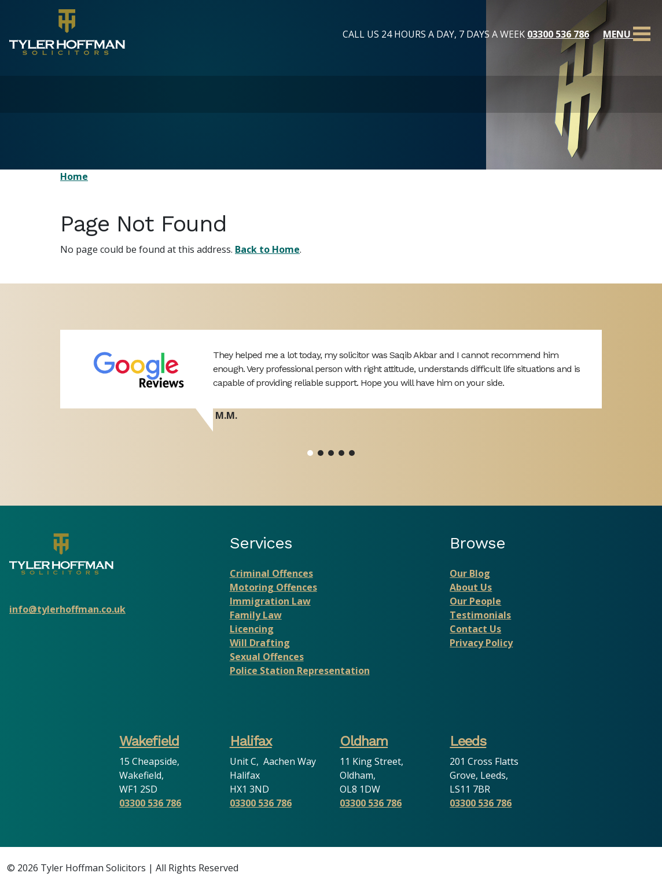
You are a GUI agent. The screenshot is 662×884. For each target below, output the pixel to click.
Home (74, 176)
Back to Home (267, 249)
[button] (310, 453)
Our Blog (470, 573)
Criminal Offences (271, 573)
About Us (471, 587)
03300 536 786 (558, 34)
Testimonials (480, 615)
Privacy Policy (481, 642)
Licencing (252, 629)
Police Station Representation (300, 670)
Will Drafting (260, 642)
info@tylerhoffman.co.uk (67, 609)
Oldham (364, 741)
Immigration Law (270, 601)
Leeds (468, 741)
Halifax (251, 741)
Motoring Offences (273, 587)
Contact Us (475, 629)
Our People (475, 601)
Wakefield (149, 741)
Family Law (256, 615)
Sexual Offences (267, 656)
